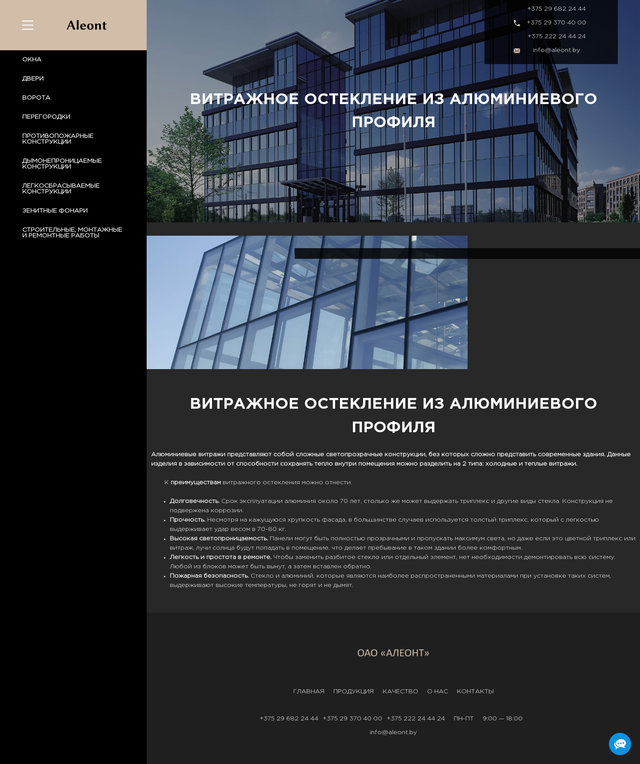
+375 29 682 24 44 (556, 9)
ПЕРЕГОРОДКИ (46, 117)
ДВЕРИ (33, 78)
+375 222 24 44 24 (557, 36)
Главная (308, 691)
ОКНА (31, 59)
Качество (400, 691)
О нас (437, 691)
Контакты (475, 691)
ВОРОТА (36, 98)
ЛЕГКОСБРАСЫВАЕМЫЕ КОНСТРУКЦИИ (61, 188)
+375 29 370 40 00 (556, 22)
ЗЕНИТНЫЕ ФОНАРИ (55, 210)
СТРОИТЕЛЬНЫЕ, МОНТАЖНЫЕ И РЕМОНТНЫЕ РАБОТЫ (72, 232)
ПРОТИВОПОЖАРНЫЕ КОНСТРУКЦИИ (57, 139)
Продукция (353, 691)
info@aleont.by (556, 50)
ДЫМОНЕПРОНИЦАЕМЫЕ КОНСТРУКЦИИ (62, 163)
